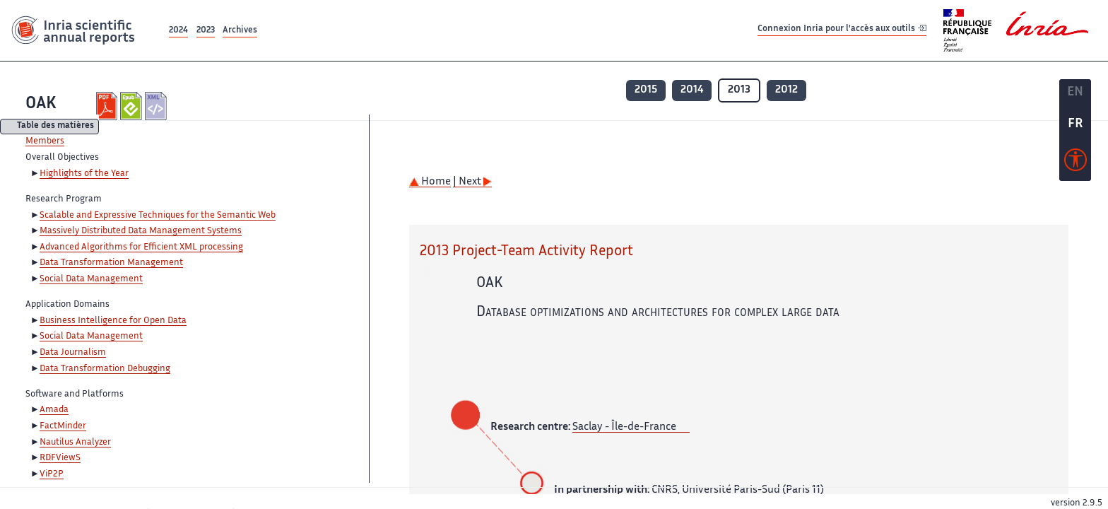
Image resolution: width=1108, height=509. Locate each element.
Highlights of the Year (84, 174)
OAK (41, 104)
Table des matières (55, 127)
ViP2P (52, 474)
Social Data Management (91, 279)
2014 (691, 90)
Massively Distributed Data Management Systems (141, 231)
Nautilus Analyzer (75, 442)
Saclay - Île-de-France (624, 427)
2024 (178, 31)
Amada (54, 410)
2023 (205, 31)
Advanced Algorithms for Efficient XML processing (141, 247)
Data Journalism (73, 353)
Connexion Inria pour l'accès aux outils (842, 30)
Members (44, 141)
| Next (472, 182)
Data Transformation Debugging (105, 369)
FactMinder (63, 426)
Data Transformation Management (111, 263)
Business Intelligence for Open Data (113, 321)
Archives (240, 31)
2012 (786, 90)
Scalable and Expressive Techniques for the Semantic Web (158, 215)
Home (430, 182)
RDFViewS (60, 458)
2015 (646, 90)
